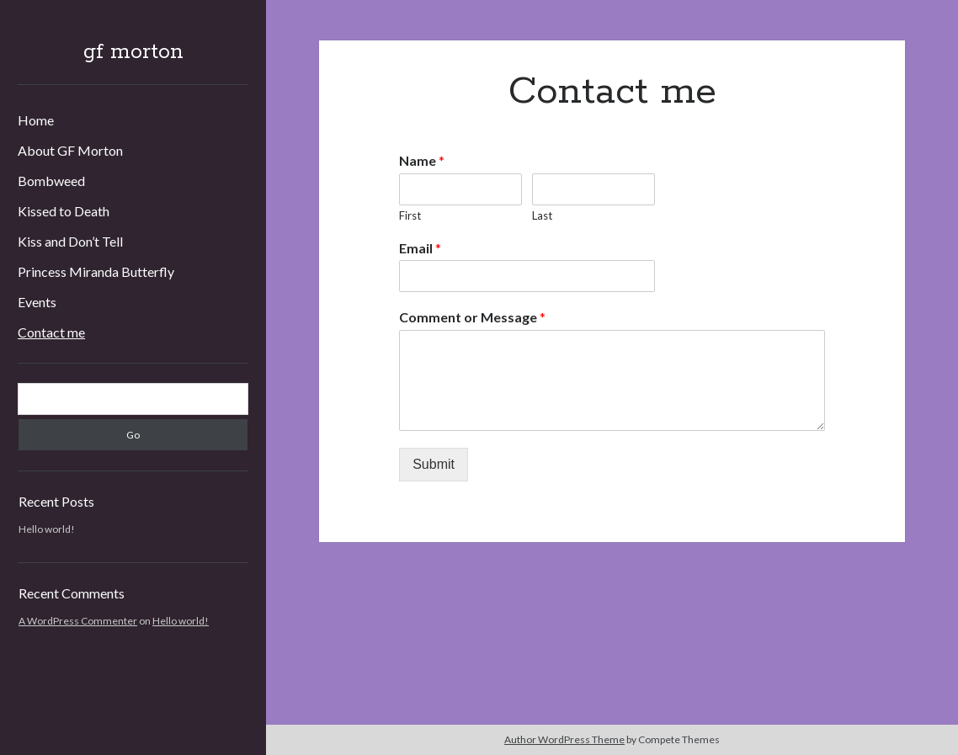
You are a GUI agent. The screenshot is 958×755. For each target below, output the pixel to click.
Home (36, 120)
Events (37, 302)
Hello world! (47, 529)
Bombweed (51, 181)
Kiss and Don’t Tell (70, 241)
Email (420, 248)
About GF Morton (70, 150)
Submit (433, 464)
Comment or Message (472, 317)
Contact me (51, 332)
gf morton (133, 52)
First (410, 215)
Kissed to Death (63, 211)
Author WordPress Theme (564, 739)
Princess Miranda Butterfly (96, 271)
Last (542, 215)
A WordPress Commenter (78, 620)
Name (421, 160)
